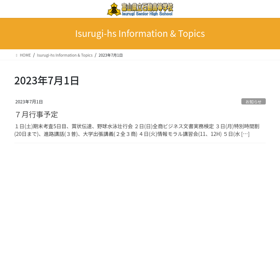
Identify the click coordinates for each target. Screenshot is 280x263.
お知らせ (253, 101)
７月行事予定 (36, 114)
